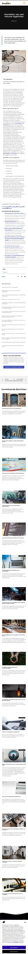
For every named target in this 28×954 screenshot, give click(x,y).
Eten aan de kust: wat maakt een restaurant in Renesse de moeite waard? (12, 316)
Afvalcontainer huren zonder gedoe (10, 287)
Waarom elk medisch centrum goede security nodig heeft (14, 765)
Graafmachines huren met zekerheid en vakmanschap (11, 506)
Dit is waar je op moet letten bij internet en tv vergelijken (12, 894)
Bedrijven (14, 21)
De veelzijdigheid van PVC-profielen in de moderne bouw (13, 635)
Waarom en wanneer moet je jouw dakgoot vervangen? (12, 862)
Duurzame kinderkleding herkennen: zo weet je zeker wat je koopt (14, 295)
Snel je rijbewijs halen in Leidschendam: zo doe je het (13, 342)
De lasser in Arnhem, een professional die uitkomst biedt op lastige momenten (13, 603)
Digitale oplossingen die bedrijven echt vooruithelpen (11, 571)
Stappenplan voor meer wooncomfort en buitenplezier (11, 291)
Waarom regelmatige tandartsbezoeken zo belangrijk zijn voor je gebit (14, 338)
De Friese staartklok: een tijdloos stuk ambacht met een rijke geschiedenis (13, 308)
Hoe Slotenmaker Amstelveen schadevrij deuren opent (13, 346)
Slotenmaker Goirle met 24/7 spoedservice (11, 408)
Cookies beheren (14, 951)
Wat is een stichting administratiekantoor (11, 796)
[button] (25, 922)
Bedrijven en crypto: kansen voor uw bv (11, 299)
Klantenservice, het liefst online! (14, 213)
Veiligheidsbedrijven (11, 221)
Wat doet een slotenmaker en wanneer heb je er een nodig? (13, 334)
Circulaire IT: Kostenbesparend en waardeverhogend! (9, 668)
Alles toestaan (14, 947)
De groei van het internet (12, 247)
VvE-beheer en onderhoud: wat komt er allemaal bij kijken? (13, 325)
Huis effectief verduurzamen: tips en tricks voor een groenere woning (13, 700)
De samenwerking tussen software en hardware (13, 537)
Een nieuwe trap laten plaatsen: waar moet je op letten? (12, 329)
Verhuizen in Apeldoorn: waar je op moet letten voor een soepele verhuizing (13, 321)
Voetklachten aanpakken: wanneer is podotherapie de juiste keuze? (14, 303)
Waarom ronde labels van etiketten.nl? (11, 731)
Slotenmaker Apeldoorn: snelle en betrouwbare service (13, 441)
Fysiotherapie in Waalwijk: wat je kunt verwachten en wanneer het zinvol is (14, 312)
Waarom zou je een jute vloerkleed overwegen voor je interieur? (13, 829)
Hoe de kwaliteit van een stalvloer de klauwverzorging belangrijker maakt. (15, 238)
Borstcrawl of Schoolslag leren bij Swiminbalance (13, 473)
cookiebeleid (15, 942)
